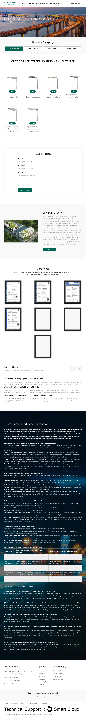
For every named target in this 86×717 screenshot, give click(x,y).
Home (6, 23)
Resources (45, 3)
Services (52, 3)
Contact (58, 3)
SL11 (32, 91)
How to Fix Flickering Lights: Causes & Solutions (23, 379)
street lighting (19, 445)
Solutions (42, 676)
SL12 (53, 91)
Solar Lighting (57, 676)
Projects (38, 3)
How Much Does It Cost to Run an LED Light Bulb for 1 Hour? (28, 395)
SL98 (33, 123)
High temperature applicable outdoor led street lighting (33, 129)
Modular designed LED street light (12, 96)
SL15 (73, 91)
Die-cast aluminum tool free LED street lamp (12, 129)
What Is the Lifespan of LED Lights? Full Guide (23, 387)
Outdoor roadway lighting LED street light (33, 97)
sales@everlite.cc (14, 683)
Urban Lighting (58, 673)
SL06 (12, 91)
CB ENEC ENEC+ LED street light (74, 96)
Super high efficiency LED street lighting (53, 96)
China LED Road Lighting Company (48, 714)
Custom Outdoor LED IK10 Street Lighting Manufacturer (23, 714)
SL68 (12, 123)
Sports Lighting (58, 679)
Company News (44, 681)
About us (24, 3)
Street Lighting (58, 670)
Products (31, 3)
